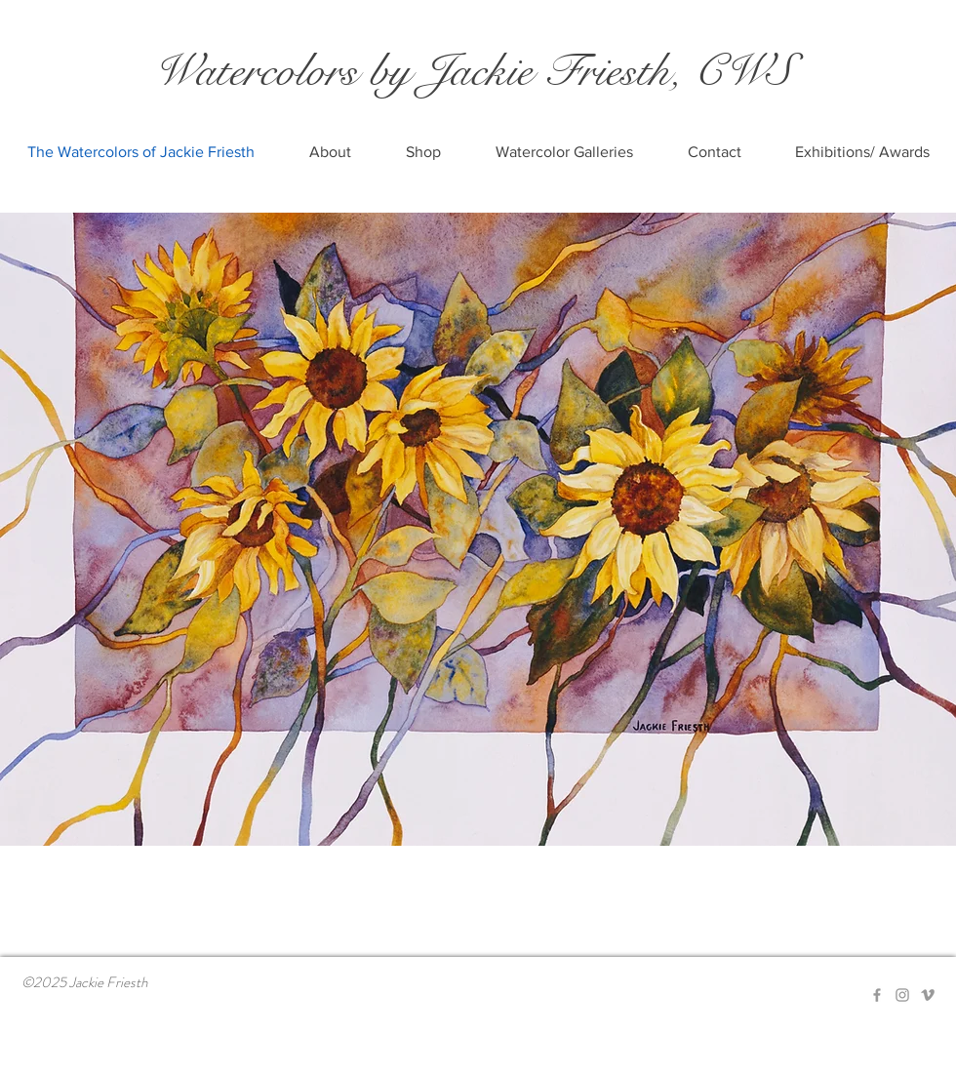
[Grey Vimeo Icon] (927, 995)
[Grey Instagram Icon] (902, 995)
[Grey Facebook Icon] (877, 995)
